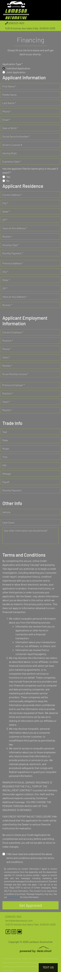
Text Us (48, 967)
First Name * (9, 86)
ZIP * (4, 219)
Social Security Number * (16, 136)
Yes (8, 176)
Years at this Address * (14, 228)
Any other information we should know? (25, 530)
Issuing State (9, 153)
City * (5, 203)
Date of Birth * (10, 128)
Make (5, 440)
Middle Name (9, 94)
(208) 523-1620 (14, 23)
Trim (4, 456)
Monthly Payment (11, 490)
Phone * (6, 111)
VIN (4, 465)
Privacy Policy (13, 897)
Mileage (6, 473)
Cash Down (8, 522)
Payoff (5, 482)
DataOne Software (52, 959)
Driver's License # (12, 144)
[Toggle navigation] (55, 10)
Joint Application (16, 72)
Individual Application (18, 68)
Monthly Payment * (12, 253)
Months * (7, 236)
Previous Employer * (13, 385)
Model (5, 448)
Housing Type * (10, 244)
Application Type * (12, 64)
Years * (6, 357)
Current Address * (12, 194)
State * (6, 211)
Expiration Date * (11, 161)
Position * (7, 340)
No (8, 180)
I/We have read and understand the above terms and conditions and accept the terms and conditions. (30, 857)
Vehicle (6, 512)
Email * (6, 119)
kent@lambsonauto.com (19, 920)
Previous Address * (12, 263)
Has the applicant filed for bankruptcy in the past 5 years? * (30, 170)
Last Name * (9, 103)
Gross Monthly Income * (15, 374)
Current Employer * (12, 332)
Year (4, 431)
